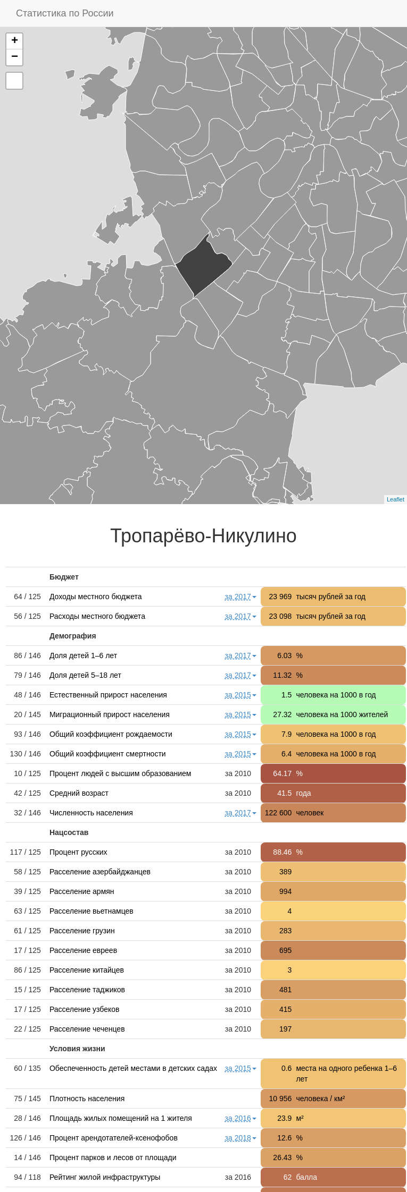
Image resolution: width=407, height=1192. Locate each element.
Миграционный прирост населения (109, 714)
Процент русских (78, 852)
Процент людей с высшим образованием (120, 773)
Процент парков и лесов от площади (113, 1157)
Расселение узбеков (84, 1009)
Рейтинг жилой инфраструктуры (105, 1177)
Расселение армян (81, 891)
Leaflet (395, 499)
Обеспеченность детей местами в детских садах (133, 1068)
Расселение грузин (82, 930)
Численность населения (91, 812)
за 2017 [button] (240, 596)
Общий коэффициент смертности (107, 754)
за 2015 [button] (240, 695)
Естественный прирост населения (108, 695)
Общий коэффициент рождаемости (110, 734)
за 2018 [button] (240, 1138)
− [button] (14, 57)
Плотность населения (86, 1098)
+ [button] (14, 41)
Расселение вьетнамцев (91, 911)
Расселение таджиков (87, 989)
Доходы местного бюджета (95, 596)
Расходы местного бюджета (97, 616)
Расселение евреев (83, 950)
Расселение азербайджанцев (100, 871)
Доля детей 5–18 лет (85, 675)
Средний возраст (79, 793)
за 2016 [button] (240, 1118)
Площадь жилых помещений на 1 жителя (120, 1118)
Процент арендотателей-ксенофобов (113, 1138)
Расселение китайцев (86, 970)
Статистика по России (65, 13)
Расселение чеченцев (87, 1029)
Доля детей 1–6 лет (83, 655)
